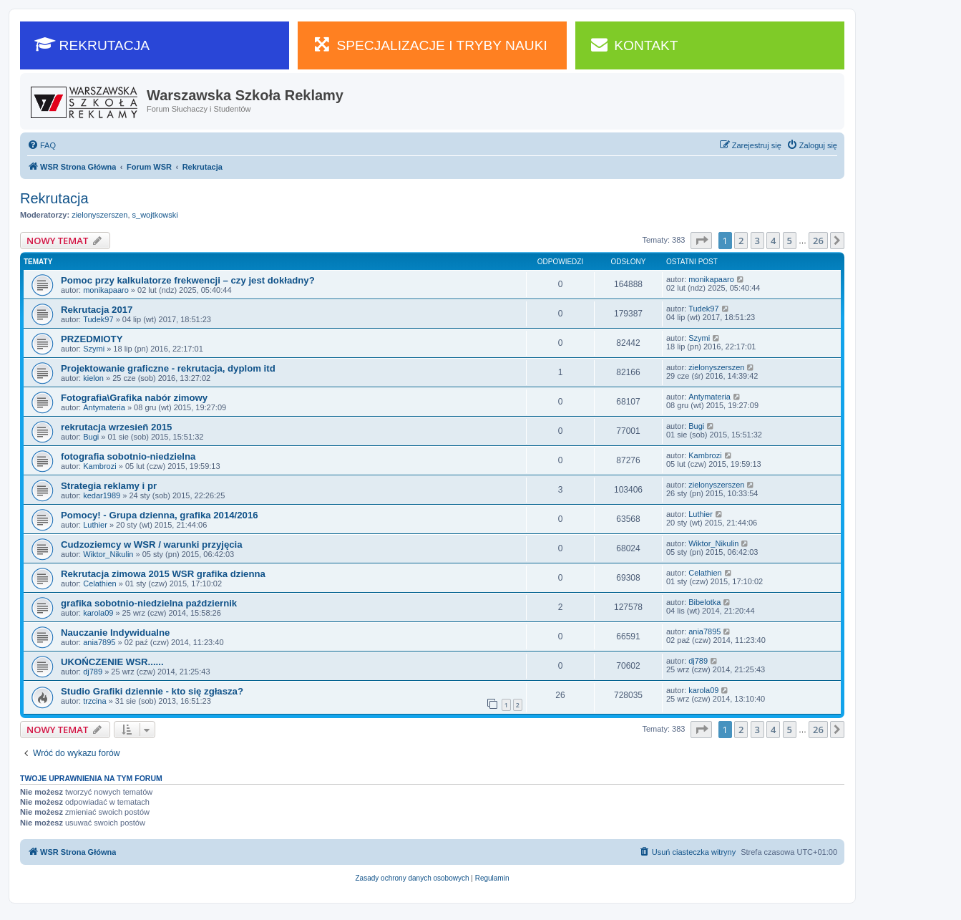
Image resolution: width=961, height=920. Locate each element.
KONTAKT (634, 44)
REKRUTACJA (92, 44)
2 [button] (740, 240)
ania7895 (99, 642)
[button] (701, 240)
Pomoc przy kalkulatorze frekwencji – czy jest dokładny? (188, 280)
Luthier (95, 524)
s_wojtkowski (155, 214)
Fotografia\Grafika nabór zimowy (134, 397)
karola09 (98, 613)
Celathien (99, 583)
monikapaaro (106, 290)
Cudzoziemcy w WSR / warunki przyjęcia (152, 544)
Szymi (93, 348)
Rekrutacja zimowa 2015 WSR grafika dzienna (163, 573)
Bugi (91, 436)
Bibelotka (704, 602)
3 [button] (757, 240)
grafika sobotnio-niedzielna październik (149, 603)
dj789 (92, 671)
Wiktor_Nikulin (108, 554)
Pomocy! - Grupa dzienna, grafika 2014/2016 (159, 515)
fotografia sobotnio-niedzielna (128, 456)
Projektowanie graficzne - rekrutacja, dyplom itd (168, 368)
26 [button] (818, 240)
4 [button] (773, 240)
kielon (93, 378)
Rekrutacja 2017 (96, 309)
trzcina (94, 701)
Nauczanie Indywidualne (115, 632)
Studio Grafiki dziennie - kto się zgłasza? (152, 691)
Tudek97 (98, 319)
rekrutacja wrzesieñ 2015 (116, 427)
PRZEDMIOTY (91, 339)
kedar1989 (101, 495)
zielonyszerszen (99, 214)
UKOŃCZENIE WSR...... (112, 662)
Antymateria (104, 407)
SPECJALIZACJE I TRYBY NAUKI (429, 44)
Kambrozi (99, 466)
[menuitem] (41, 145)
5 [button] (789, 240)
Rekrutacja (54, 198)
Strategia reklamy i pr (109, 485)
